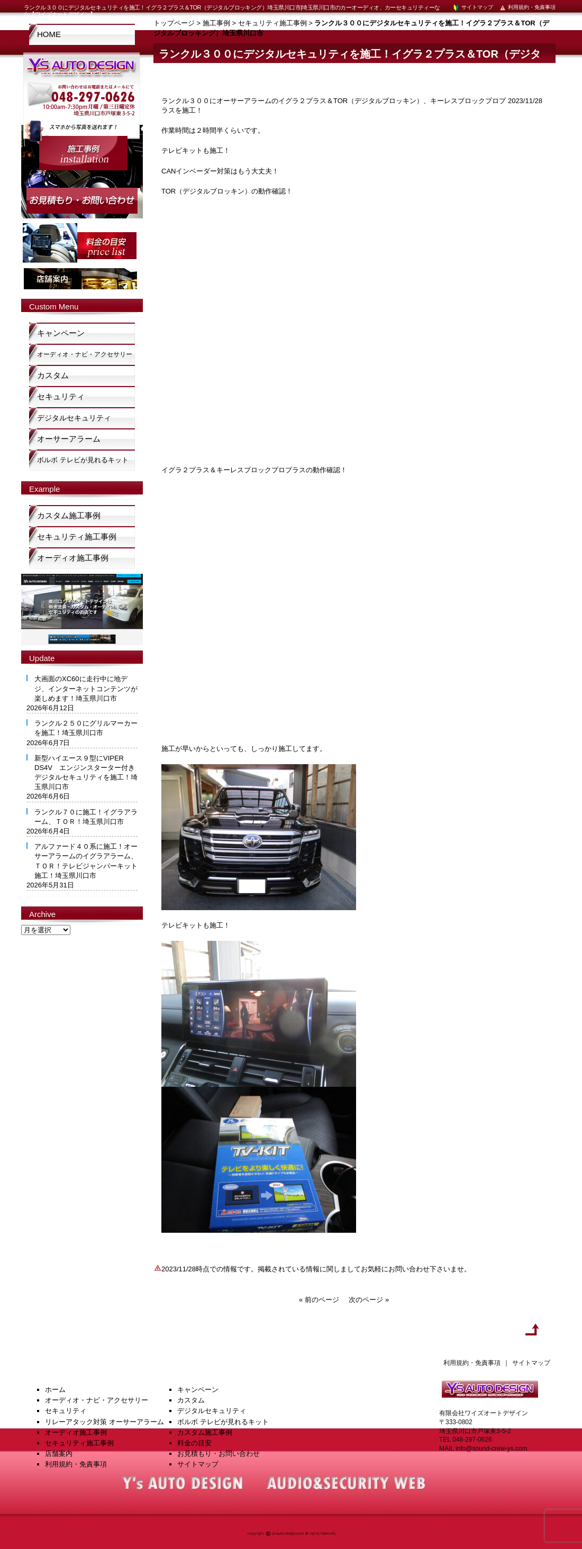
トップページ (174, 23)
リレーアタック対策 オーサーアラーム (104, 1422)
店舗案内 (58, 1454)
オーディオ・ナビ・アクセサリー (84, 354)
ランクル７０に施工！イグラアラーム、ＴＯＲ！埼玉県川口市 (86, 817)
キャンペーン (61, 332)
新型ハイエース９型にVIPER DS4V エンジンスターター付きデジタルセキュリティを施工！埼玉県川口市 (86, 772)
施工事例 (216, 23)
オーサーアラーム (69, 438)
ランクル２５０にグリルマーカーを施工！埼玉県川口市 (86, 728)
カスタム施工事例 (69, 515)
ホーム (55, 1390)
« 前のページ (319, 1300)
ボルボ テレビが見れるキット (83, 460)
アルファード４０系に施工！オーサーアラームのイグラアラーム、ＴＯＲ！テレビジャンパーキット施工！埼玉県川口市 (86, 860)
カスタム (53, 375)
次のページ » (369, 1300)
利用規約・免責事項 (527, 7)
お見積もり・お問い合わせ (218, 1454)
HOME (49, 34)
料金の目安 (194, 1443)
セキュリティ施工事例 (272, 23)
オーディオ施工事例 (72, 557)
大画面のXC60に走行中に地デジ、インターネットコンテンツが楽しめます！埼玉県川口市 (86, 688)
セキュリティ (61, 396)
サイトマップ (472, 7)
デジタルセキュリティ (74, 418)
